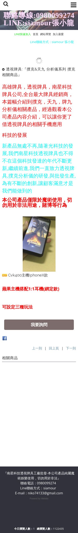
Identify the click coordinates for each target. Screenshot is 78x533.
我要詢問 (39, 324)
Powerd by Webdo (39, 498)
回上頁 (54, 348)
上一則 (37, 348)
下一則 (71, 348)
